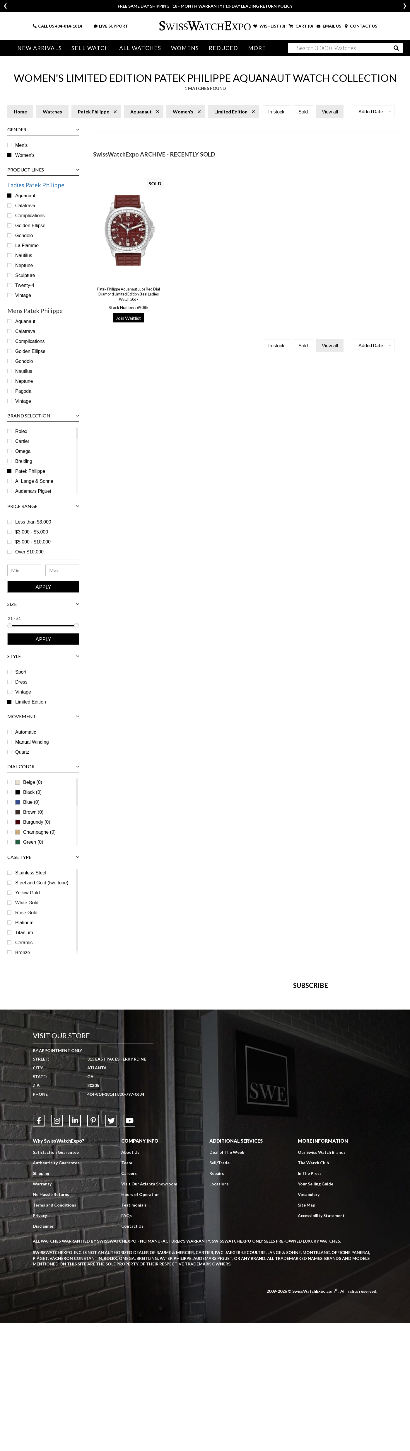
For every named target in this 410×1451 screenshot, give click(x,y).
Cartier (22, 441)
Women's (25, 155)
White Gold (26, 902)
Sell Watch (89, 48)
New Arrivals (39, 48)
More (253, 48)
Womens (183, 48)
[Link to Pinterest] (93, 1248)
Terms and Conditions (54, 1332)
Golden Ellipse (30, 225)
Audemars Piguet (33, 491)
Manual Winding (32, 742)
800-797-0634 (130, 1221)
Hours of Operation (140, 1322)
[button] (374, 111)
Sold (303, 111)
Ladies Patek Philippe (35, 184)
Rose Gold (26, 912)
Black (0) (28, 792)
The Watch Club (313, 1290)
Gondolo (24, 235)
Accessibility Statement (321, 1343)
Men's (21, 145)
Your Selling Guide (315, 1311)
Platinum (24, 922)
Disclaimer (43, 1353)
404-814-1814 (68, 25)
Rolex (21, 431)
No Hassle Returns (51, 1322)
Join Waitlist (128, 318)
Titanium (24, 932)
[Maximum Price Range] (62, 570)
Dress (21, 681)
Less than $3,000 (33, 521)
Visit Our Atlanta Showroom (149, 1311)
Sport (20, 672)
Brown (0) (29, 812)
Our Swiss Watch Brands (322, 1279)
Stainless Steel (30, 872)
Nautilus (23, 255)
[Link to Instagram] (57, 1248)
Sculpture (25, 275)
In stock (276, 111)
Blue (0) (27, 802)
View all (330, 111)
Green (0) (29, 842)
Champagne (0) (35, 832)
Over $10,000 (29, 551)
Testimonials (134, 1332)
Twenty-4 (24, 285)
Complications (30, 215)
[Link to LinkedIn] (75, 1248)
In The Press (310, 1301)
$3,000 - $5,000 (31, 531)
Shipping (41, 1301)
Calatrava (25, 205)
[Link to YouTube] (129, 1248)
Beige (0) (28, 782)
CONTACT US (361, 25)
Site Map (306, 1332)
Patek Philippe (30, 471)
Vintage (23, 295)
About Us (130, 1279)
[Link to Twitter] (111, 1248)
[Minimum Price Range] (24, 570)
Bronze (22, 952)
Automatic (25, 732)
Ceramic (24, 942)
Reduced (220, 48)
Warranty (42, 1311)
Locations (219, 1311)
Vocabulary (309, 1322)
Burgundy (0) (32, 822)
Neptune (24, 265)
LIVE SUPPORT (111, 25)
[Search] (345, 48)
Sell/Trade (219, 1290)
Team (126, 1290)
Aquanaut (25, 195)
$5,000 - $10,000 (33, 541)
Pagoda (23, 391)
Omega (22, 451)
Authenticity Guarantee (56, 1290)
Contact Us (132, 1353)
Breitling (23, 461)
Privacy (40, 1343)
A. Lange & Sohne (34, 481)
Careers (129, 1301)
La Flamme (27, 245)
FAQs (126, 1343)
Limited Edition (30, 701)
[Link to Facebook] (39, 1248)
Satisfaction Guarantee (56, 1279)
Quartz (22, 752)
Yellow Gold (27, 892)
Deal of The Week (226, 1279)
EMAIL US (329, 25)
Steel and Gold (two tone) (41, 882)
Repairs (216, 1301)
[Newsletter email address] (235, 1080)
